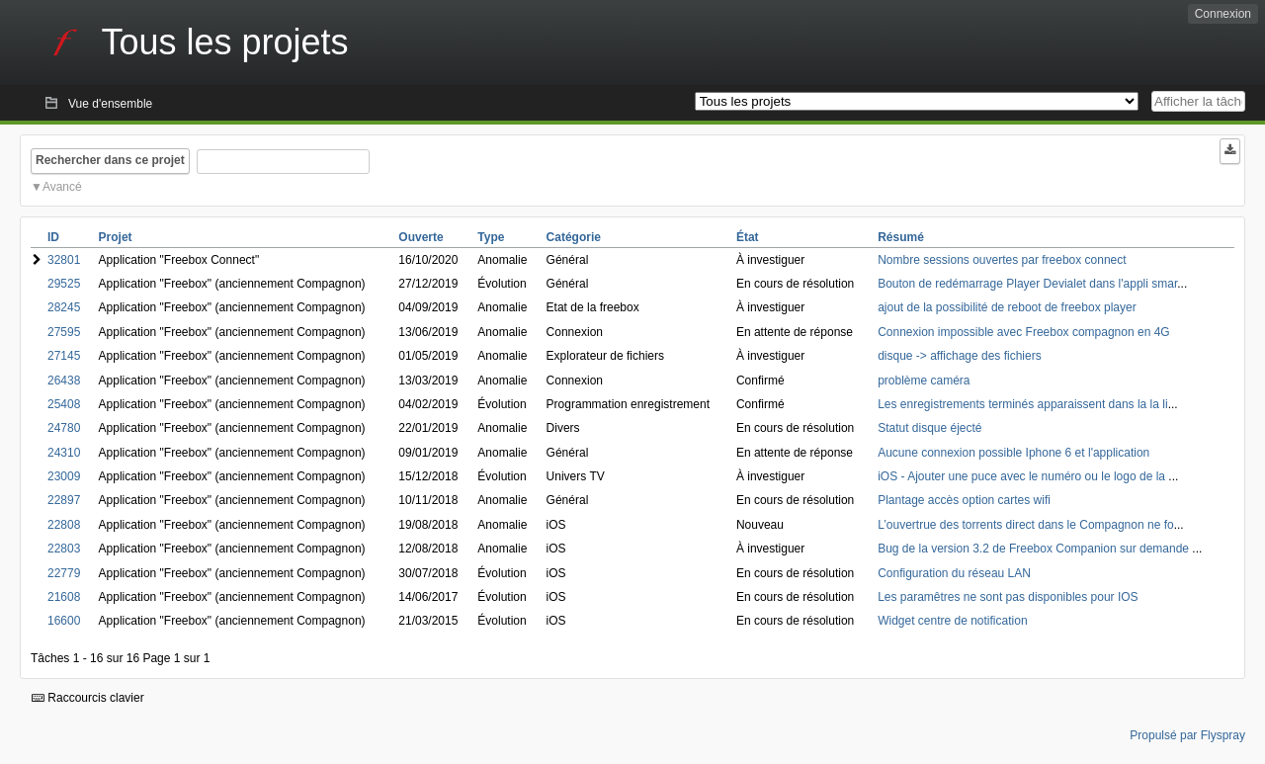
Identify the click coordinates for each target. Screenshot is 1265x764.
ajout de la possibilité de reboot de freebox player (1007, 307)
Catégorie (574, 237)
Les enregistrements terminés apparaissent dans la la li (1022, 404)
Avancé (62, 187)
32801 (63, 260)
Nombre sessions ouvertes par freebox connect (1002, 260)
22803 (63, 548)
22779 (63, 573)
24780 (63, 428)
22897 (63, 500)
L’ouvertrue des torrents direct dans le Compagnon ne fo (1026, 525)
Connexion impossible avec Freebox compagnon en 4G (1024, 332)
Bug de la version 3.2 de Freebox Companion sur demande (1035, 548)
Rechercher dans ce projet (110, 160)
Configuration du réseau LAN (954, 573)
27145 (63, 356)
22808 (63, 525)
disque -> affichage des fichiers (960, 356)
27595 (63, 332)
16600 (63, 621)
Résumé (901, 237)
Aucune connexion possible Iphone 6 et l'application (1013, 453)
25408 (63, 404)
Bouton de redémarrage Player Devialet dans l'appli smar (1027, 284)
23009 (63, 476)
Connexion (1223, 14)
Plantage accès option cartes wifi (964, 500)
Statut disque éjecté (929, 428)
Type (490, 237)
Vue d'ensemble (110, 104)
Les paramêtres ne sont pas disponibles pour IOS (1008, 597)
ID (53, 237)
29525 (63, 284)
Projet (115, 237)
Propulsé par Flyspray (1187, 735)
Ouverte (420, 237)
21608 (63, 597)
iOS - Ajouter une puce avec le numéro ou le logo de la (1023, 476)
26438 (63, 380)
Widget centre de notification (952, 621)
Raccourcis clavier (88, 698)
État (747, 237)
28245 (63, 307)
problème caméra (924, 380)
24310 (63, 453)
